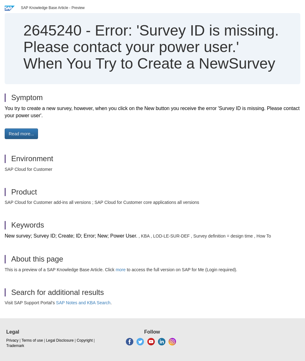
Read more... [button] (21, 133)
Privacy (12, 340)
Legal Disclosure (60, 340)
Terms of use (32, 340)
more (121, 269)
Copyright (85, 340)
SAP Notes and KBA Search (83, 302)
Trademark (15, 346)
